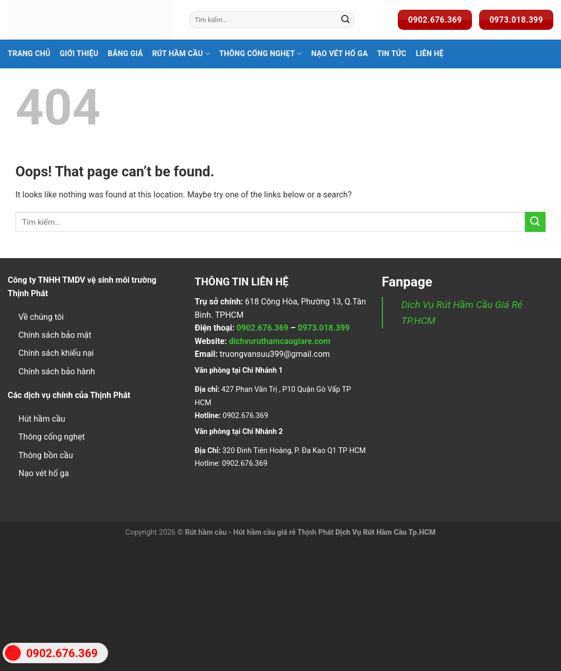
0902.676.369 (262, 328)
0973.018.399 (324, 328)
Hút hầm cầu (42, 419)
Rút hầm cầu (181, 54)
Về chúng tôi (41, 317)
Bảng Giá (125, 53)
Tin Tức (392, 53)
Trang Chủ (29, 53)
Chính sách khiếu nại (56, 353)
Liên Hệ (430, 53)
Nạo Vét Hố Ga (339, 53)
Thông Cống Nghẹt (260, 54)
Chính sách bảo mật (55, 335)
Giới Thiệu (79, 53)
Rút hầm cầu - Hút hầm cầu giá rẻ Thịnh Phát (259, 532)
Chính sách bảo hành (57, 371)
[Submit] (345, 20)
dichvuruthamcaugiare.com (279, 341)
